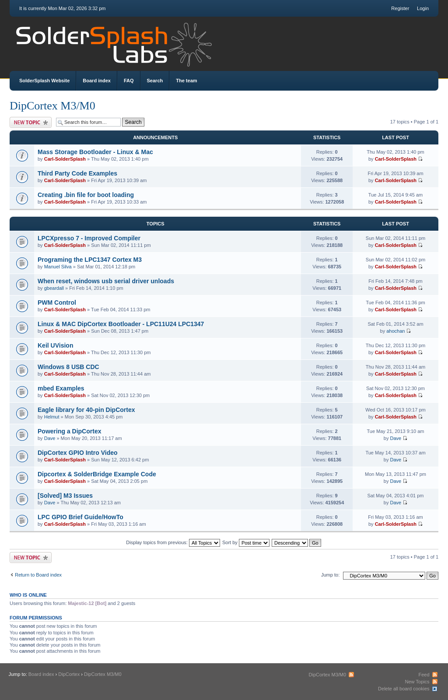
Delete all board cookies (403, 688)
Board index (97, 80)
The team (186, 80)
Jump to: (330, 574)
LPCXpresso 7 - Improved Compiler (89, 238)
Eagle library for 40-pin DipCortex (86, 409)
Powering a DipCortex (69, 431)
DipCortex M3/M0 (52, 105)
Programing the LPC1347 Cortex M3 (90, 259)
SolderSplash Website (44, 80)
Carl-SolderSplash (65, 159)
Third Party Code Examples (77, 173)
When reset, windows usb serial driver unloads (106, 281)
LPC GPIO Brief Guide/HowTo (80, 517)
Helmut (52, 416)
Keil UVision (55, 345)
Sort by (246, 542)
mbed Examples (61, 388)
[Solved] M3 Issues (65, 495)
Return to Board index (38, 574)
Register (400, 8)
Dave (50, 438)
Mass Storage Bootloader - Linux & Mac (95, 151)
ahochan (395, 331)
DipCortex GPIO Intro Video (78, 452)
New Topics (417, 681)
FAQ (129, 80)
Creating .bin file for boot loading (86, 194)
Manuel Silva (58, 266)
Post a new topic (31, 122)
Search (155, 80)
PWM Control (57, 302)
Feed (423, 674)
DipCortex (69, 674)
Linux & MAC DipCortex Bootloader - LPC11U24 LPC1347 (121, 323)
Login (423, 8)
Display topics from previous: (173, 542)
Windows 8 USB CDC (68, 366)
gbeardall (54, 288)
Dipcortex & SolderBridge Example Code (97, 474)
